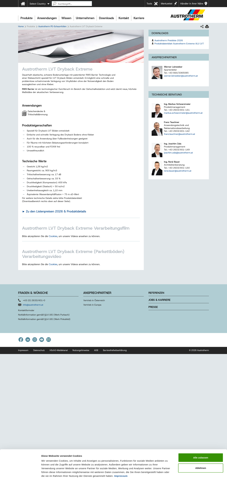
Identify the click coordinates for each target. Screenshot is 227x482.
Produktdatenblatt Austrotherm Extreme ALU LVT (179, 43)
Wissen (66, 18)
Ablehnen (200, 455)
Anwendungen (47, 18)
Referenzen (156, 421)
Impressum (121, 463)
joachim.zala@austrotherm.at (178, 152)
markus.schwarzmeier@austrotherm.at (183, 112)
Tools (149, 3)
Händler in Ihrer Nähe (191, 3)
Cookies (53, 300)
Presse (153, 435)
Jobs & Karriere (159, 428)
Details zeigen (168, 475)
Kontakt (124, 18)
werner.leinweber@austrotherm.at (181, 75)
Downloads (106, 18)
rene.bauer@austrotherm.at (177, 170)
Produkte (26, 18)
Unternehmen (85, 18)
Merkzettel (166, 3)
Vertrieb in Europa (92, 432)
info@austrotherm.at (33, 432)
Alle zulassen (200, 444)
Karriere (139, 18)
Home (21, 26)
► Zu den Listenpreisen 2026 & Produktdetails (54, 211)
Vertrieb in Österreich (94, 428)
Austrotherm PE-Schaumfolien (52, 26)
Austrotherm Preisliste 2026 (168, 40)
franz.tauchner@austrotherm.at (179, 134)
